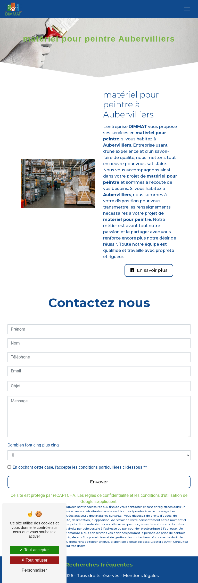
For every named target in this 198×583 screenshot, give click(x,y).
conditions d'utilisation (161, 495)
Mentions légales (140, 575)
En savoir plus (149, 270)
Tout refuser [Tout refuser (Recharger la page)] (34, 560)
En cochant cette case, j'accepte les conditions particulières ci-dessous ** (80, 467)
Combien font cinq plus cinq (33, 445)
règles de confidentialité (107, 495)
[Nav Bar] (187, 9)
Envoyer (99, 481)
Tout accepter (34, 550)
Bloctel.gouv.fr (161, 542)
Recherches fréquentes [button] (99, 564)
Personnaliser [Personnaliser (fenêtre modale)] (34, 570)
